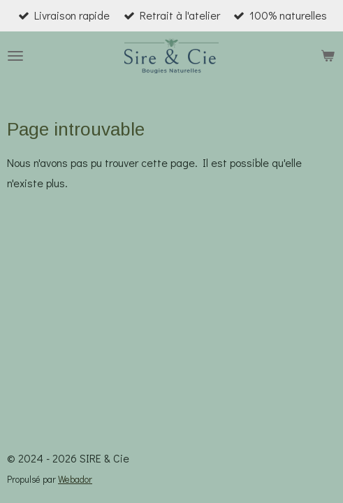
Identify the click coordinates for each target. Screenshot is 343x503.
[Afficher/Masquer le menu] (15, 55)
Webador (75, 479)
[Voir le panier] (327, 55)
